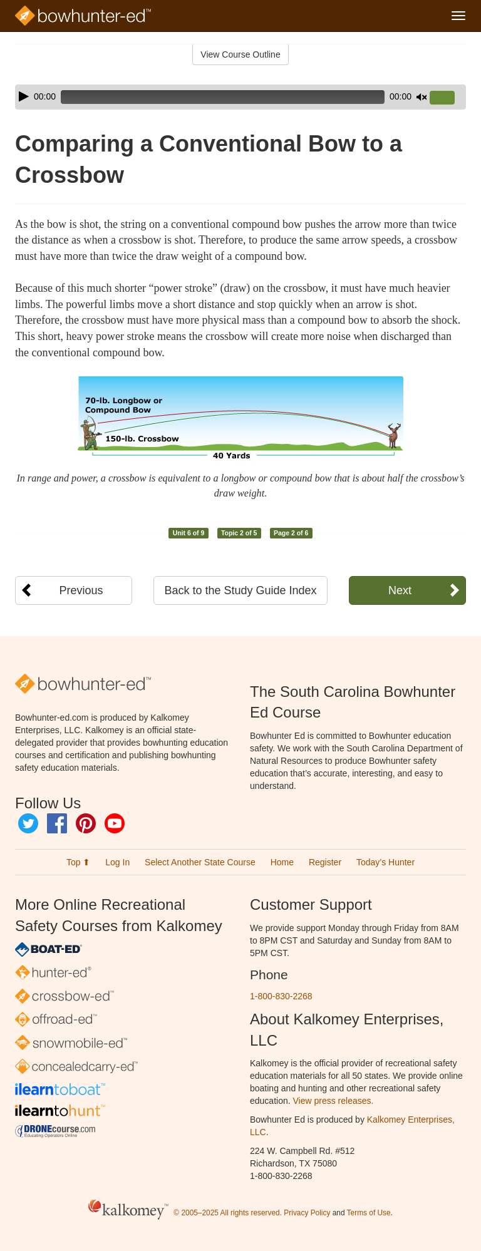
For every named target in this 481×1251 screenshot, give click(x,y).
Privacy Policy (307, 1213)
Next (399, 590)
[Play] (24, 96)
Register (325, 862)
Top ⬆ (78, 862)
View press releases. (333, 1101)
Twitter (28, 823)
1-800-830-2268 (281, 996)
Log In (117, 862)
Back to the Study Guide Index (240, 590)
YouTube (115, 823)
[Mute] (421, 97)
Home (282, 862)
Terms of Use (369, 1213)
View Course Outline (240, 54)
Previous (81, 590)
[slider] (223, 97)
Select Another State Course (200, 862)
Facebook (57, 823)
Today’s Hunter (385, 862)
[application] (240, 97)
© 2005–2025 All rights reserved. (227, 1213)
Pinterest (86, 823)
